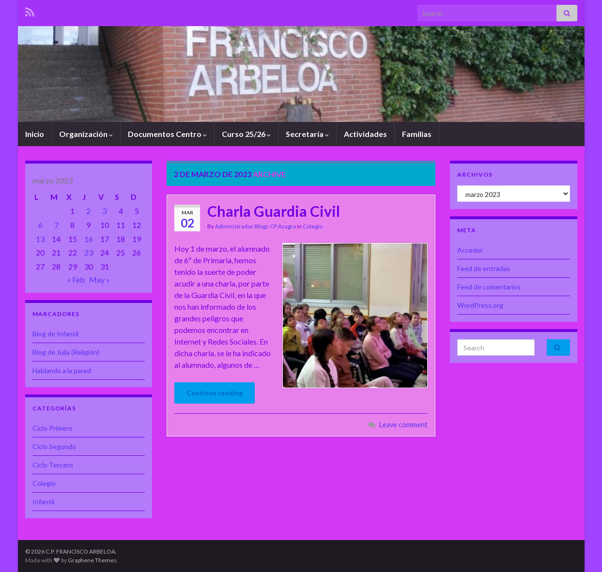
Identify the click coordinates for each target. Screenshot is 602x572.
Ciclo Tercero (52, 465)
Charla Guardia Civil (273, 211)
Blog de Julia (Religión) (65, 352)
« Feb (76, 279)
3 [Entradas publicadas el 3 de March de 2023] (104, 210)
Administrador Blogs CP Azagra (255, 226)
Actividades (365, 133)
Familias (417, 133)
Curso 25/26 (246, 133)
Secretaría (307, 133)
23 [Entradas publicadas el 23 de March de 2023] (88, 252)
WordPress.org (480, 305)
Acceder (470, 250)
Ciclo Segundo (54, 446)
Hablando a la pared (61, 370)
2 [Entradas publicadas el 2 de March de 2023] (88, 210)
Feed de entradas (483, 268)
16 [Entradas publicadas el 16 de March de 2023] (88, 238)
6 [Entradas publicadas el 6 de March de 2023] (40, 224)
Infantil (43, 501)
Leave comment (403, 425)
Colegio (313, 226)
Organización (86, 133)
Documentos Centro (167, 133)
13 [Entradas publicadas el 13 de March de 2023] (40, 238)
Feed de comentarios (489, 287)
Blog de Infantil (55, 334)
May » (99, 279)
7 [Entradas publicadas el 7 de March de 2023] (56, 224)
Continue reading (214, 393)
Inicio (34, 133)
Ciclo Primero (52, 428)
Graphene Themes (92, 560)
